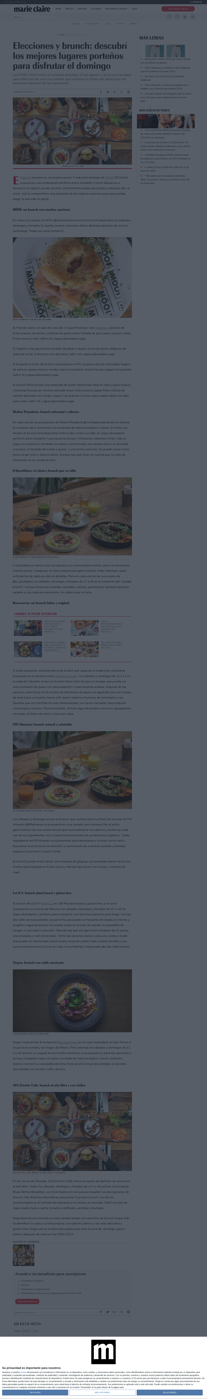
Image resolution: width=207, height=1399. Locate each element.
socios (23, 1372)
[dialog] (103, 1368)
